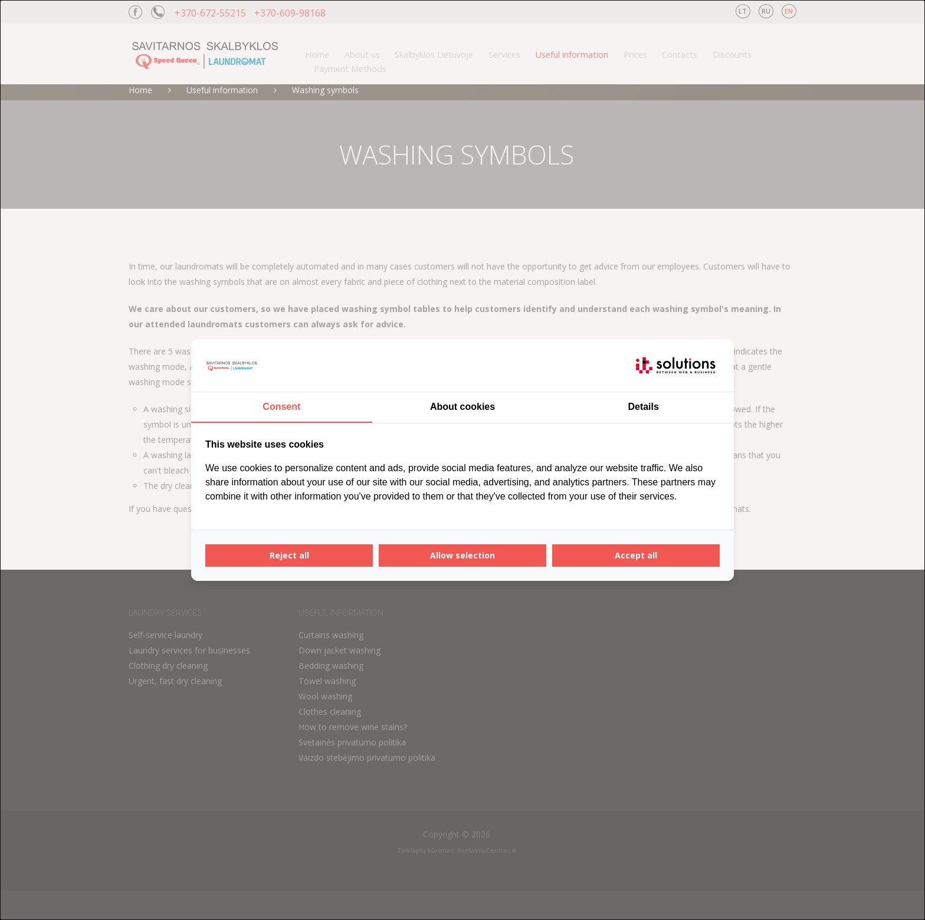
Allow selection (462, 555)
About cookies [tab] (462, 407)
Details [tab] (643, 407)
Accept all (636, 555)
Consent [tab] (281, 407)
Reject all (289, 555)
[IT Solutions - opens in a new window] (675, 365)
